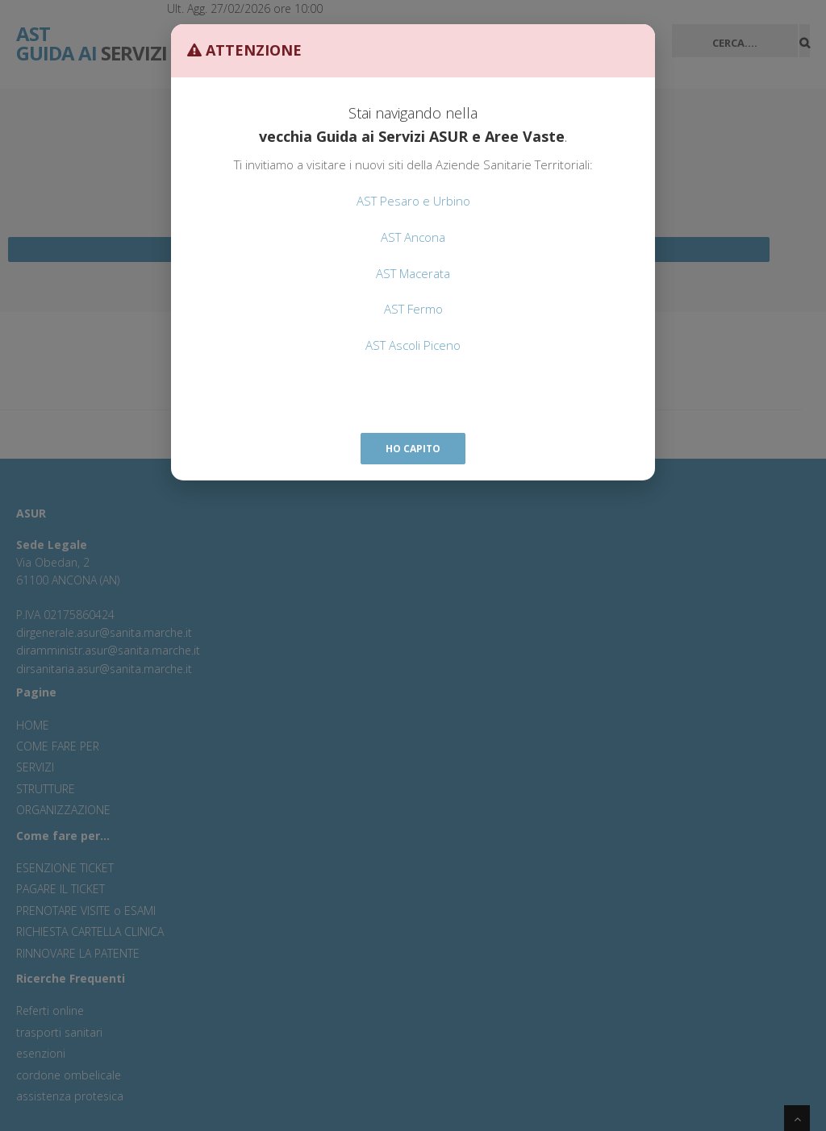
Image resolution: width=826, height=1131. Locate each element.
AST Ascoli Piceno (413, 345)
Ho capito (413, 448)
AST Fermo (413, 309)
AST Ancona (413, 237)
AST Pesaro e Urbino (413, 201)
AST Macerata (413, 273)
